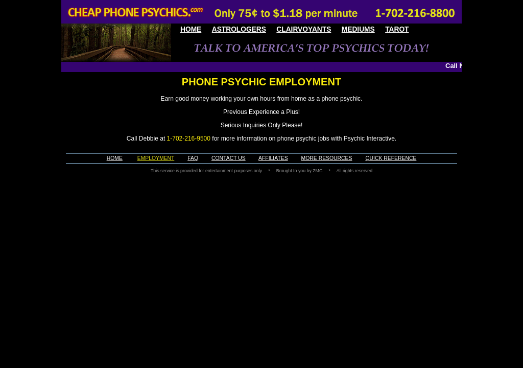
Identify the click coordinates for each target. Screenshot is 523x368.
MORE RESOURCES (326, 158)
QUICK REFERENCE (390, 158)
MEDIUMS (358, 29)
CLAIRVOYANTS (303, 29)
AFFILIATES (273, 158)
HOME (190, 29)
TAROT (397, 29)
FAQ (192, 158)
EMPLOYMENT (156, 158)
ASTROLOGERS (239, 29)
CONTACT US (228, 158)
